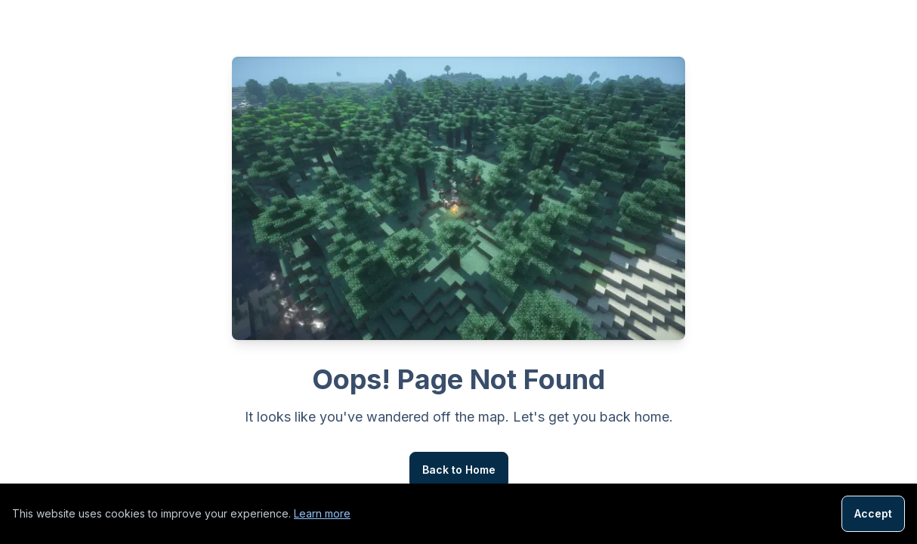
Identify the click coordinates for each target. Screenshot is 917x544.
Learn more (322, 513)
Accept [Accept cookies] (873, 513)
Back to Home (459, 469)
